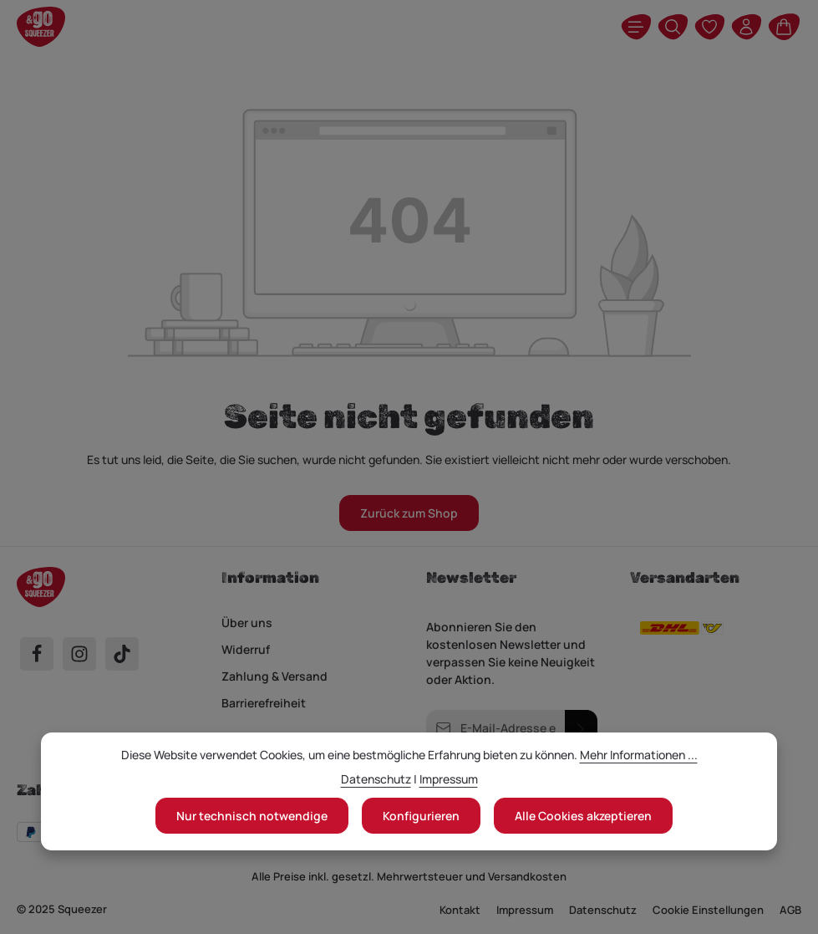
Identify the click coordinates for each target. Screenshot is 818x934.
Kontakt (459, 909)
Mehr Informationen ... (639, 755)
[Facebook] (36, 654)
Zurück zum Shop (409, 513)
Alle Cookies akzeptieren (583, 816)
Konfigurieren (421, 816)
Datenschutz (603, 909)
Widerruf (245, 649)
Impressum (524, 909)
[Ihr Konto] (746, 26)
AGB (790, 909)
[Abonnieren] (580, 728)
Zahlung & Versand (274, 676)
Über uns (246, 622)
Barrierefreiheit (263, 703)
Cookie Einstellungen (708, 909)
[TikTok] (122, 654)
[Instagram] (79, 654)
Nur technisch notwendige (252, 816)
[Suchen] (672, 26)
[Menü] (636, 26)
